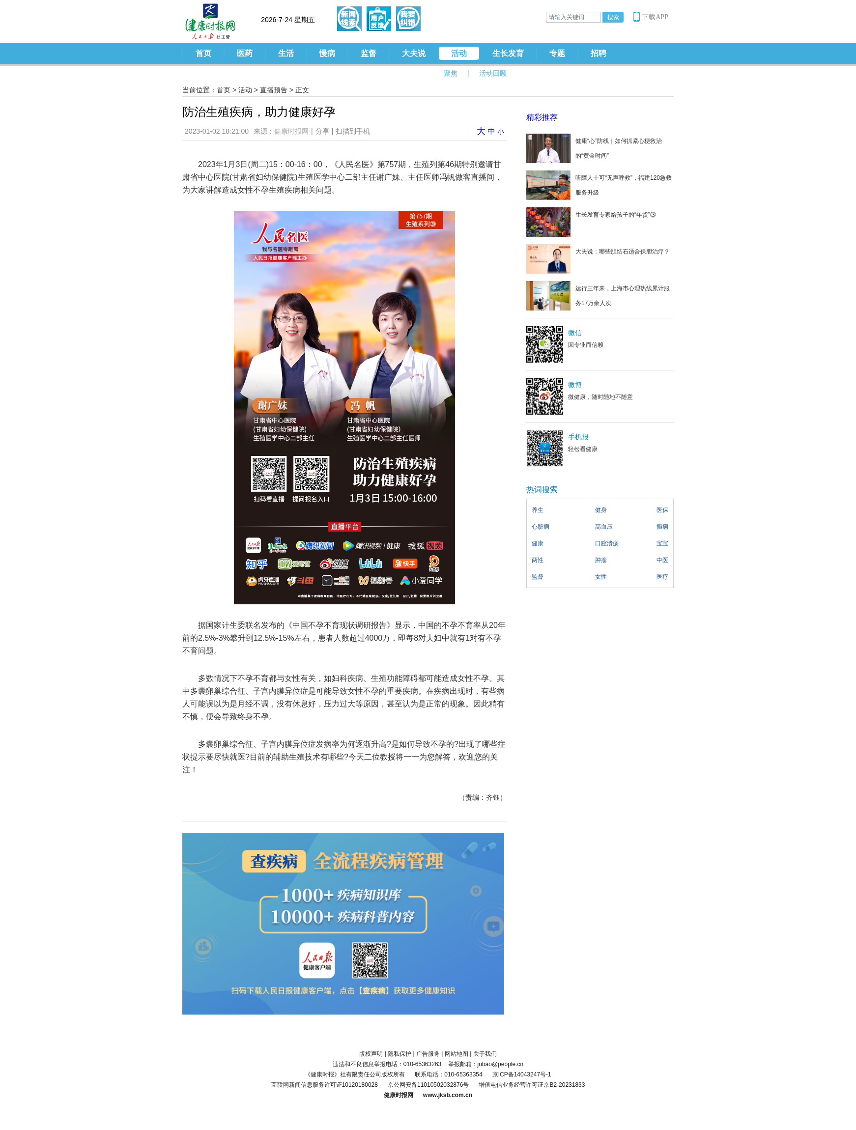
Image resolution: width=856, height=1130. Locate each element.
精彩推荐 (542, 117)
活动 (459, 53)
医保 (662, 510)
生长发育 (508, 53)
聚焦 (450, 73)
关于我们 (485, 1053)
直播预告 (273, 90)
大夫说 (414, 53)
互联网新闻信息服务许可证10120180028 (324, 1084)
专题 (557, 53)
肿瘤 (601, 560)
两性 (537, 560)
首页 (203, 53)
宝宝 (662, 543)
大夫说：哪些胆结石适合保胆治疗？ (622, 251)
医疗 (662, 576)
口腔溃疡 (607, 543)
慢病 (327, 53)
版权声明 (371, 1053)
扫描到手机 (353, 131)
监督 (368, 53)
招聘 (598, 53)
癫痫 (662, 526)
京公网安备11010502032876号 (428, 1084)
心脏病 (540, 526)
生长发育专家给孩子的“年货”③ (615, 214)
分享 (322, 131)
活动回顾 (493, 73)
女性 (601, 576)
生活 (286, 53)
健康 (537, 543)
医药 (245, 53)
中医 (662, 560)
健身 (601, 510)
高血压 (604, 526)
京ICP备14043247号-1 (521, 1074)
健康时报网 (291, 131)
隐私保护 (399, 1053)
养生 (537, 510)
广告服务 (428, 1053)
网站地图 (456, 1053)
